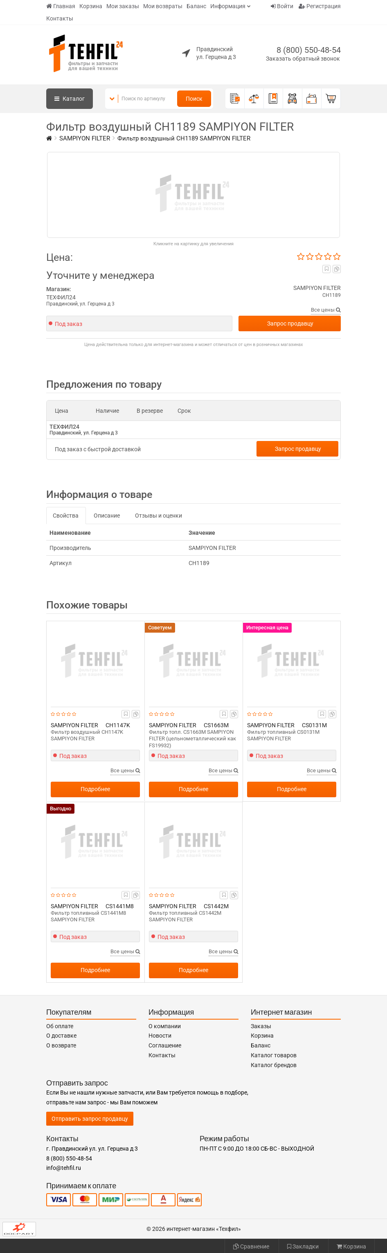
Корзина (90, 6)
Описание (107, 515)
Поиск (194, 98)
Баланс (196, 6)
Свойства (66, 515)
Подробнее (95, 789)
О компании (164, 1026)
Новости (159, 1035)
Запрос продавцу (290, 323)
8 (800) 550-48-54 (309, 50)
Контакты (59, 18)
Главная (60, 6)
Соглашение (164, 1045)
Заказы (261, 1026)
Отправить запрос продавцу (90, 1118)
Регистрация (320, 6)
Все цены (326, 310)
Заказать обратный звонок (303, 58)
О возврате (61, 1045)
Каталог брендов (274, 1065)
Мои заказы (122, 6)
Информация (227, 6)
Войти (282, 6)
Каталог (69, 98)
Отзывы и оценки (158, 515)
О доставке (61, 1035)
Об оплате (59, 1026)
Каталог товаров (274, 1055)
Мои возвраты (162, 6)
